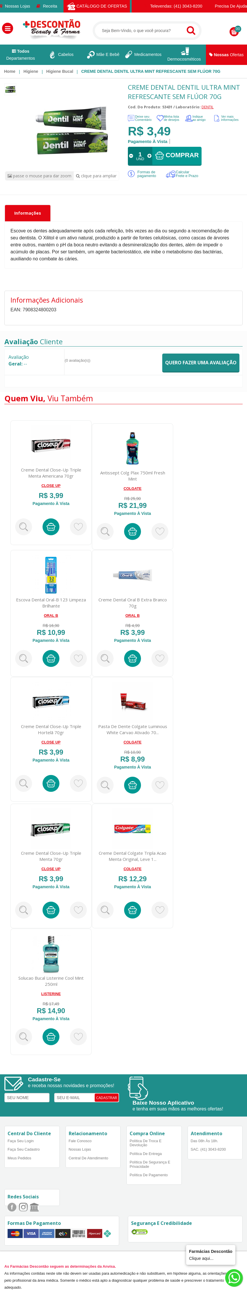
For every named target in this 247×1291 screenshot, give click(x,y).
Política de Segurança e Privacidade (150, 1164)
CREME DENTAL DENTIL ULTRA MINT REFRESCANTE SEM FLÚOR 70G (150, 71)
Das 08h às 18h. (204, 1141)
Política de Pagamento (149, 1175)
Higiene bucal (59, 71)
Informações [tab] (27, 213)
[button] (7, 28)
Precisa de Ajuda (228, 6)
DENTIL (208, 107)
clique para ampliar (96, 176)
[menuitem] (9, 71)
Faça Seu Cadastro (24, 1149)
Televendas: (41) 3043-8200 (173, 6)
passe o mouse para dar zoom (39, 176)
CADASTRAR (106, 1097)
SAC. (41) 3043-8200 (208, 1149)
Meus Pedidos (19, 1158)
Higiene (31, 71)
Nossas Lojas (15, 6)
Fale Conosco (80, 1141)
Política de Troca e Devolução (146, 1143)
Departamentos (20, 55)
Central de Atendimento (88, 1158)
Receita (46, 6)
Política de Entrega (146, 1154)
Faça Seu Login (21, 1141)
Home (9, 71)
